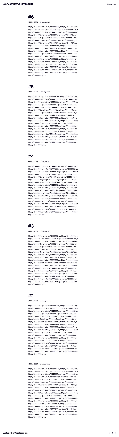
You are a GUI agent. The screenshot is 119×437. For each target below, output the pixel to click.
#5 (31, 86)
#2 (30, 295)
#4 (31, 156)
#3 (31, 226)
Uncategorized (45, 22)
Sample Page (111, 4)
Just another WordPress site (18, 4)
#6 (31, 16)
